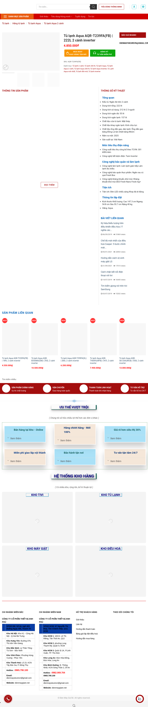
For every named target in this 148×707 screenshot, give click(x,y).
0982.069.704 (58, 673)
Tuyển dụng (80, 16)
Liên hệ (79, 624)
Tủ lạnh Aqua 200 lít (82, 69)
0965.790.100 (21, 670)
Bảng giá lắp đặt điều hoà (87, 634)
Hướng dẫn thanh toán (85, 629)
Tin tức (91, 16)
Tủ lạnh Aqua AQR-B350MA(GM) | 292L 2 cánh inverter (43, 360)
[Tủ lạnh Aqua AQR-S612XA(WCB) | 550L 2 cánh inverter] (132, 339)
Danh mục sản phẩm (16, 16)
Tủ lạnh (5, 23)
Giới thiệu (44, 16)
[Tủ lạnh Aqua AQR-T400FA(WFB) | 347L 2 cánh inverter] (103, 339)
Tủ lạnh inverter (95, 71)
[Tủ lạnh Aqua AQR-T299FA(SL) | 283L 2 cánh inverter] (74, 339)
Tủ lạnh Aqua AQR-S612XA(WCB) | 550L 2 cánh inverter (131, 360)
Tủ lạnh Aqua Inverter (98, 69)
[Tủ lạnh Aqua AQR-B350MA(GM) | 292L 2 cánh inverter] (44, 339)
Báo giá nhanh (128, 35)
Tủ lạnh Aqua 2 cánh (54, 23)
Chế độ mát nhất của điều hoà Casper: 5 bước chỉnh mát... (113, 244)
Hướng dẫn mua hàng (85, 638)
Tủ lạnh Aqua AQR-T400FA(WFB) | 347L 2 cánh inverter (102, 360)
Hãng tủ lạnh (18, 23)
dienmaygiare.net (22, 683)
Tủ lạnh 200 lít (89, 66)
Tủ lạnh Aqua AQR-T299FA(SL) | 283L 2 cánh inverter (74, 359)
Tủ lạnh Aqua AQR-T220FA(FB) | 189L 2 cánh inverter (15, 359)
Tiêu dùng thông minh (111, 7)
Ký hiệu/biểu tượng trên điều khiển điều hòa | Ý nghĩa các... (112, 226)
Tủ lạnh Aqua (34, 23)
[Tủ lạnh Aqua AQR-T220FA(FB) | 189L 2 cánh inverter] (15, 339)
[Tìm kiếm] (93, 7)
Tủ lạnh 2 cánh (78, 66)
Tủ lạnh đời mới (82, 71)
